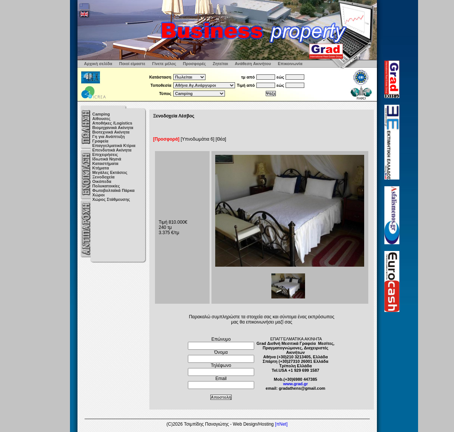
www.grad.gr (295, 384)
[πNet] (281, 424)
